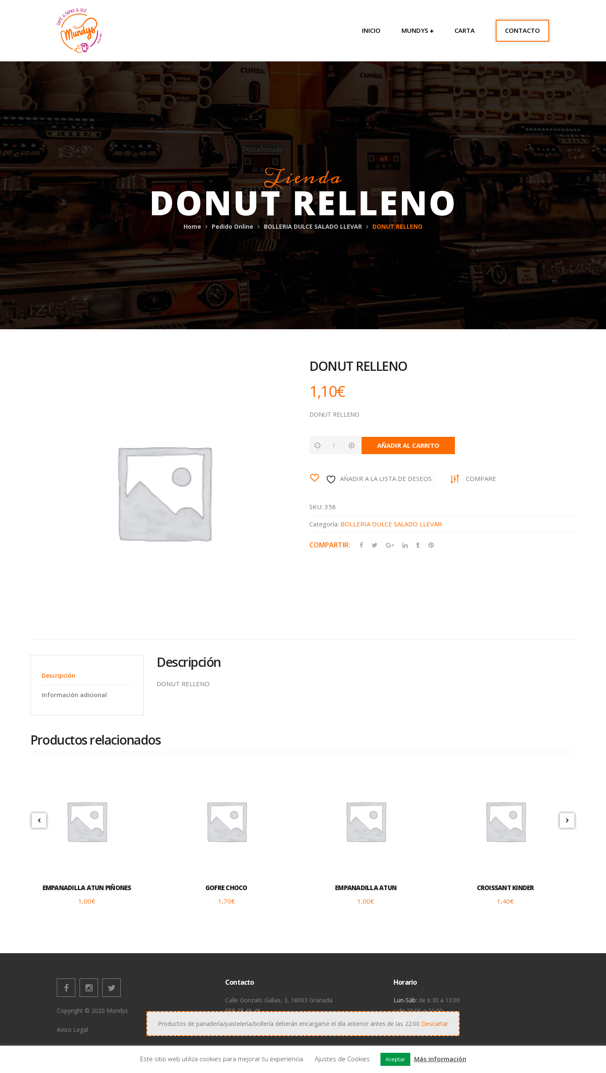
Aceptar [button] (395, 1059)
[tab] (87, 675)
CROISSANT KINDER (505, 887)
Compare (481, 478)
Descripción (58, 675)
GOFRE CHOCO (226, 887)
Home (192, 226)
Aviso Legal (72, 1029)
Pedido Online (232, 226)
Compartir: (329, 545)
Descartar (434, 1024)
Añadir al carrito (408, 445)
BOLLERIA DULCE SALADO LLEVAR (313, 226)
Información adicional (74, 695)
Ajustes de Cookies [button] (342, 1058)
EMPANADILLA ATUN (365, 887)
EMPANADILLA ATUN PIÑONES (87, 887)
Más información (440, 1058)
